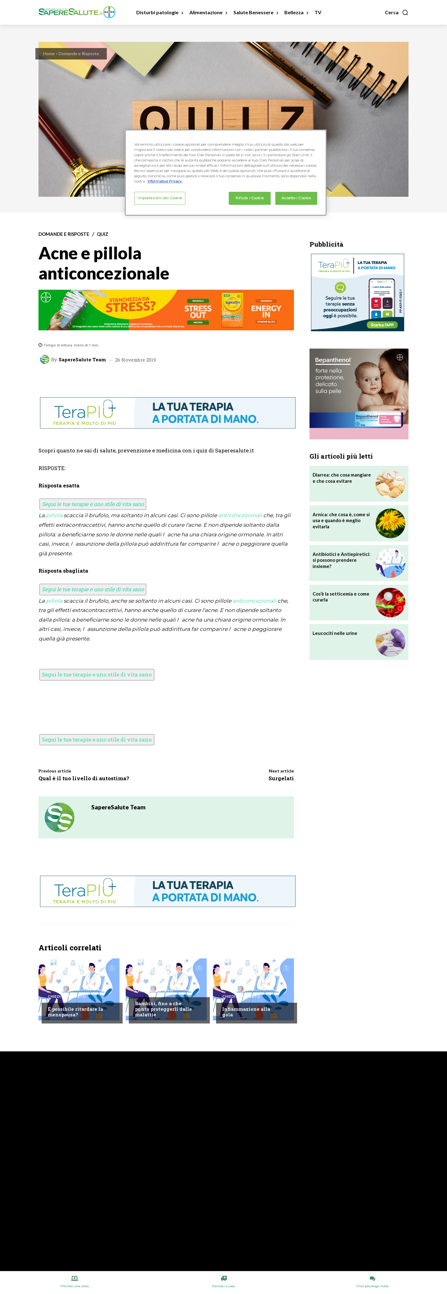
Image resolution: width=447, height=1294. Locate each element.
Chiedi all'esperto (67, 996)
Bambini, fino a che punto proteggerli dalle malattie (163, 1009)
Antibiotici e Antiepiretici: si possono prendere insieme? (341, 560)
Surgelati (281, 778)
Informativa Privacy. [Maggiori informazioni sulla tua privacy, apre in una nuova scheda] (164, 181)
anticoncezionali (240, 515)
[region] (226, 173)
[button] (397, 12)
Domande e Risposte (79, 53)
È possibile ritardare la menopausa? (75, 1012)
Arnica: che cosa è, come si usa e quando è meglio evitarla (341, 520)
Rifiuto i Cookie (250, 198)
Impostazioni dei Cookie (160, 198)
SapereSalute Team (82, 359)
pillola (54, 515)
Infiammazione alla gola (246, 1012)
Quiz (102, 234)
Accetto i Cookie (296, 198)
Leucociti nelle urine (335, 633)
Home (49, 53)
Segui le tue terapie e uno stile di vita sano (93, 504)
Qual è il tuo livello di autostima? (83, 778)
